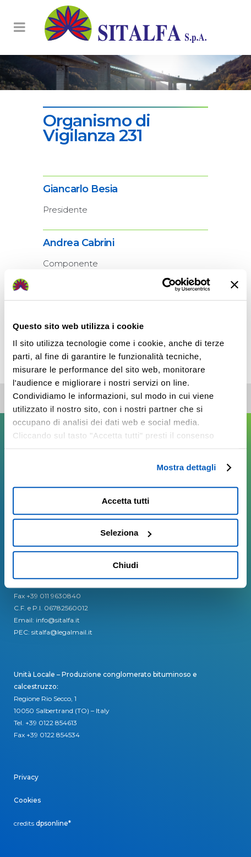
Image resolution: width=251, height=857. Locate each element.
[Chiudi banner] (234, 284)
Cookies (27, 800)
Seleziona (125, 532)
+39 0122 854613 (51, 723)
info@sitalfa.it (58, 620)
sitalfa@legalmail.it (61, 632)
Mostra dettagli (186, 467)
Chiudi (126, 565)
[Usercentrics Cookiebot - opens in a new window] (162, 284)
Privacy (26, 777)
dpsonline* (53, 823)
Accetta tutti (126, 500)
